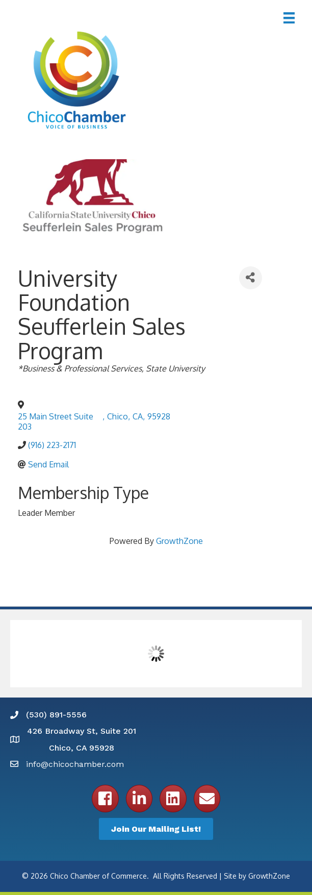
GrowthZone (179, 541)
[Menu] (289, 18)
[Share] (250, 277)
